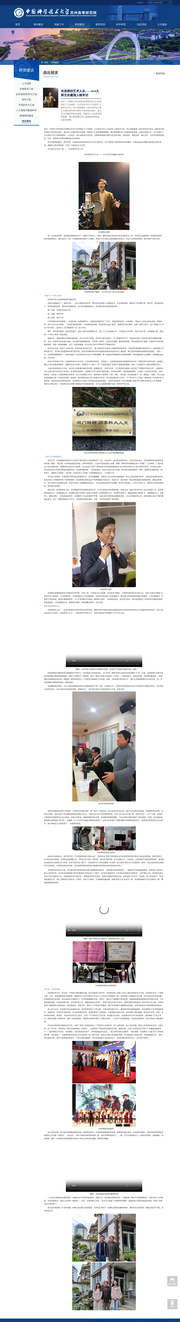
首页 (17, 24)
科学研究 (121, 24)
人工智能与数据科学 (26, 110)
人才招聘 (26, 83)
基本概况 (38, 24)
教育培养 (100, 24)
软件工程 (26, 99)
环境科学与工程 (26, 105)
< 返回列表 (159, 73)
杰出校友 (26, 121)
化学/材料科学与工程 (26, 94)
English (140, 3)
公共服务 (162, 24)
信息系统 (142, 24)
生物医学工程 (26, 89)
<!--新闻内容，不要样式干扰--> (104, 720)
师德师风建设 (26, 115)
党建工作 (59, 24)
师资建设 (79, 24)
